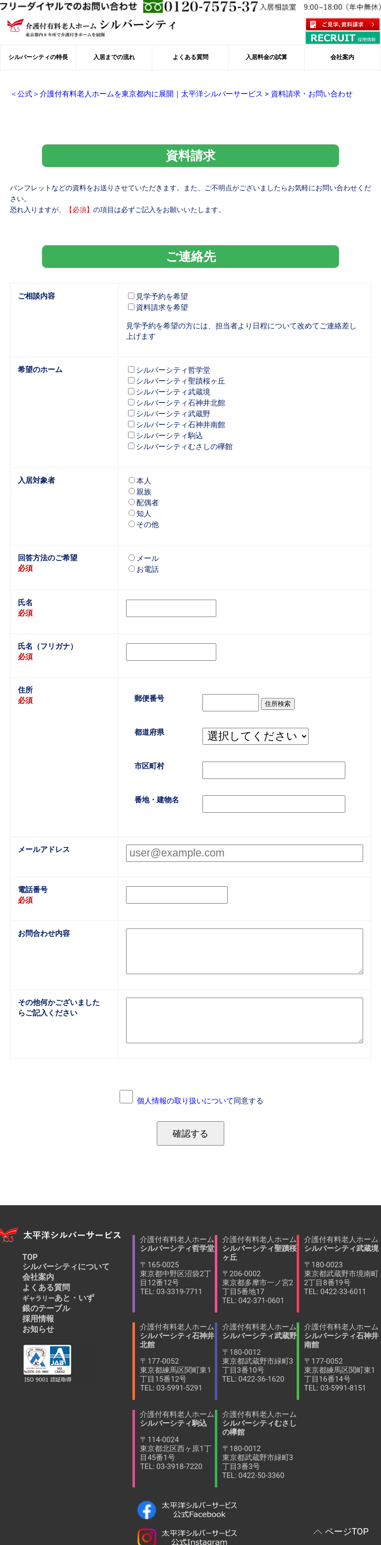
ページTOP (347, 1531)
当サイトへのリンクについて (62, 1504)
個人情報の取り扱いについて (186, 1037)
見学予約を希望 (156, 280)
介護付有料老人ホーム (177, 1200)
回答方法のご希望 (45, 529)
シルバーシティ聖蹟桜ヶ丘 (173, 360)
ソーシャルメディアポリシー (286, 1504)
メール (142, 530)
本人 (139, 456)
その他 (142, 497)
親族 (139, 466)
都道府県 (148, 697)
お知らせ (38, 1264)
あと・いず (58, 1232)
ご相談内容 (35, 279)
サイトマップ (167, 1516)
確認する (190, 1069)
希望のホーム (39, 348)
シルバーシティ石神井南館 (173, 401)
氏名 (25, 572)
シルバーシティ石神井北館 (173, 381)
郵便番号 (148, 664)
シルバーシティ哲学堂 (166, 349)
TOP (30, 1192)
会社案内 (38, 1212)
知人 (139, 487)
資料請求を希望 (156, 290)
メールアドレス (42, 811)
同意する (200, 1037)
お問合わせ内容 (42, 891)
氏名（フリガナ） (45, 614)
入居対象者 (35, 455)
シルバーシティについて (66, 1201)
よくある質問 (46, 1222)
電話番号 (32, 850)
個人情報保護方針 (172, 1504)
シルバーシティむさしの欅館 (177, 422)
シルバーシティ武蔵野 (166, 391)
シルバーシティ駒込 (163, 412)
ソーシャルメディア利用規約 (67, 1516)
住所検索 (271, 669)
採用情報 (38, 1253)
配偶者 (142, 476)
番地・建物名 (155, 763)
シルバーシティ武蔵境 (166, 370)
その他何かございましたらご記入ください (59, 954)
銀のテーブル (46, 1243)
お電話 (142, 541)
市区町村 (148, 730)
